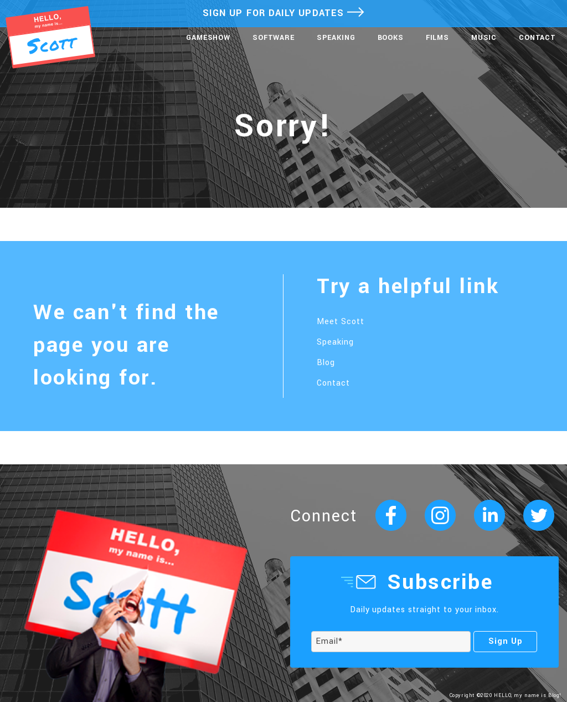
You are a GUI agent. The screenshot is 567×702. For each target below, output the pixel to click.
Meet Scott (340, 321)
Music (484, 38)
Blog (326, 362)
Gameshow (208, 38)
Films (437, 38)
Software (273, 38)
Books (391, 38)
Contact (537, 38)
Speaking (336, 38)
